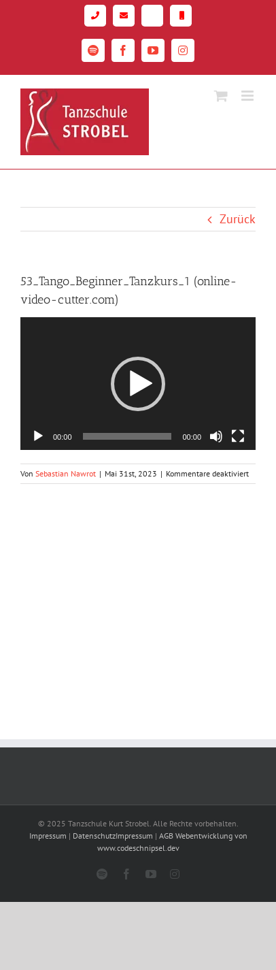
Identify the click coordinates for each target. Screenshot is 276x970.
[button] (138, 384)
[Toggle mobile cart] (221, 95)
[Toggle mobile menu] (248, 95)
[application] (138, 383)
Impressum (48, 835)
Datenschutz (94, 835)
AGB (166, 835)
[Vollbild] (238, 436)
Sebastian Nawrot (65, 473)
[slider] (127, 436)
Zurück (238, 219)
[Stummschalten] (216, 436)
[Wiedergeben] (38, 436)
